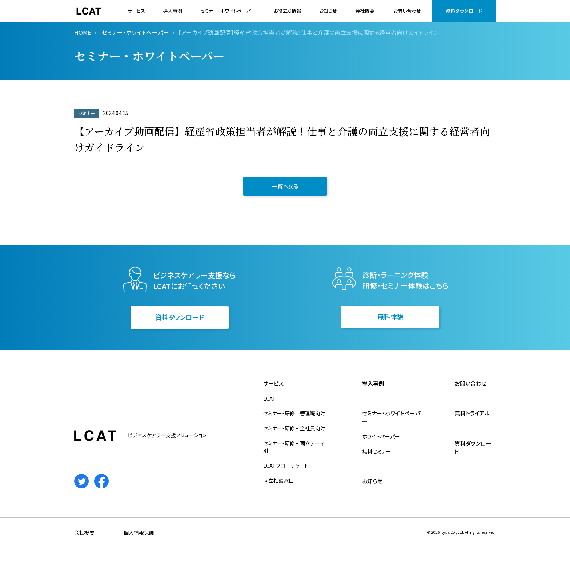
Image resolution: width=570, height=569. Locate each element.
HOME (82, 32)
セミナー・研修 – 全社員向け (294, 428)
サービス (136, 10)
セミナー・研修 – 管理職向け (294, 413)
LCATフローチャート (285, 465)
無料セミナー (376, 451)
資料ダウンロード (464, 10)
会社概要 (364, 10)
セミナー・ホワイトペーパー (228, 10)
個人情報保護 (139, 532)
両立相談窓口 (278, 480)
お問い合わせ (407, 10)
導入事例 (172, 10)
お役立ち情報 (287, 10)
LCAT (269, 398)
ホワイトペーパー (381, 436)
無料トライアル (472, 413)
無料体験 (390, 316)
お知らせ (328, 10)
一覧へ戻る (285, 186)
